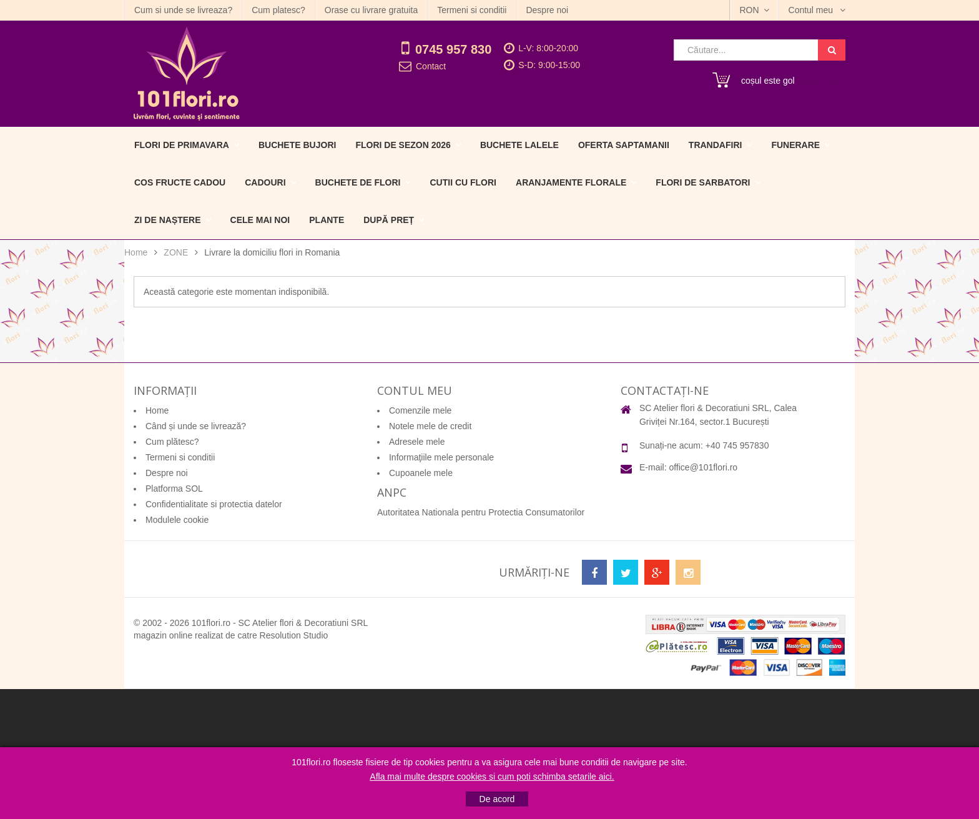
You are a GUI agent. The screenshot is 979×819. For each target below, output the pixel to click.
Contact (431, 66)
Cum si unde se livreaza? (183, 10)
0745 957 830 (453, 49)
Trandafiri (715, 145)
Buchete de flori (358, 182)
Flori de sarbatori (703, 182)
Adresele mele (417, 442)
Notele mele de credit (430, 426)
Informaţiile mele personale (441, 457)
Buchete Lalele (519, 145)
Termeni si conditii (471, 10)
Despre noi (547, 10)
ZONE (176, 252)
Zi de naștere (167, 220)
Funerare (795, 145)
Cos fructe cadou (179, 182)
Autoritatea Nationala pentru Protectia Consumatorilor (480, 512)
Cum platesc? (278, 10)
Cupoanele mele (421, 473)
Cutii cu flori (463, 182)
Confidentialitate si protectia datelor (213, 504)
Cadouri (265, 182)
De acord (497, 799)
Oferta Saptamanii (623, 145)
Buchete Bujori (297, 145)
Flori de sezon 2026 (402, 145)
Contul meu (812, 10)
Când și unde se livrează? (195, 426)
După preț (388, 220)
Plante (326, 220)
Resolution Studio (294, 635)
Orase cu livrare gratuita (371, 10)
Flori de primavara (181, 145)
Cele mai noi (260, 220)
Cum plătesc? (172, 442)
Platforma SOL (174, 489)
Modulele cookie (177, 520)
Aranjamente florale (571, 182)
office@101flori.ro (703, 467)
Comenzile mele (420, 410)
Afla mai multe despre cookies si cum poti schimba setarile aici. (492, 777)
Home (135, 252)
